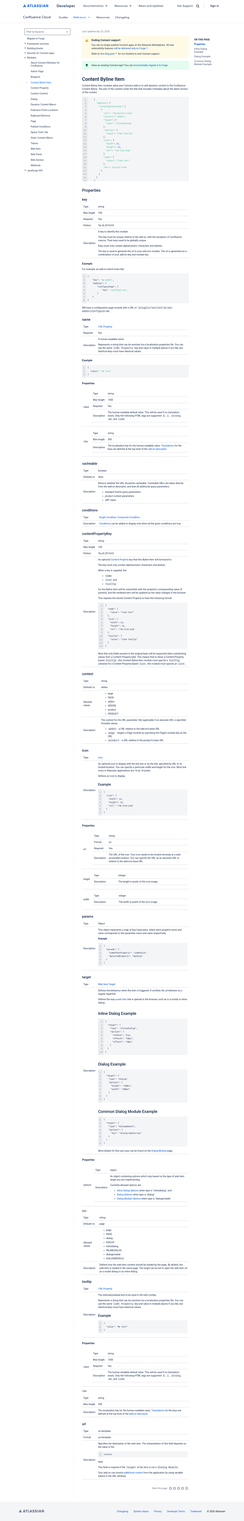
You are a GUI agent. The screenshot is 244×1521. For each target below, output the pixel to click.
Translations (167, 445)
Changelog (122, 17)
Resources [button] (124, 5)
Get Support (185, 5)
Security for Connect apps (40, 53)
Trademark (196, 1511)
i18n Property (105, 326)
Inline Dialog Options (128, 1190)
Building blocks (35, 48)
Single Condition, (108, 517)
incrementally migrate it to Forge (151, 65)
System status (141, 1511)
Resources (103, 17)
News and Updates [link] (151, 5)
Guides (63, 17)
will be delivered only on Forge (131, 48)
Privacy (158, 1511)
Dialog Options (124, 1194)
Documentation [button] (96, 5)
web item (122, 999)
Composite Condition (128, 517)
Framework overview (38, 43)
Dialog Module (159, 1150)
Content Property (120, 559)
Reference (82, 17)
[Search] (198, 6)
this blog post (108, 53)
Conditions (104, 523)
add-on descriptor (157, 449)
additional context (133, 1472)
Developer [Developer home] (66, 5)
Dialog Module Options (129, 1198)
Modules (31, 57)
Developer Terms (176, 1511)
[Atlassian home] (35, 6)
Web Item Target (106, 984)
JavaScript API (35, 170)
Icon (100, 757)
